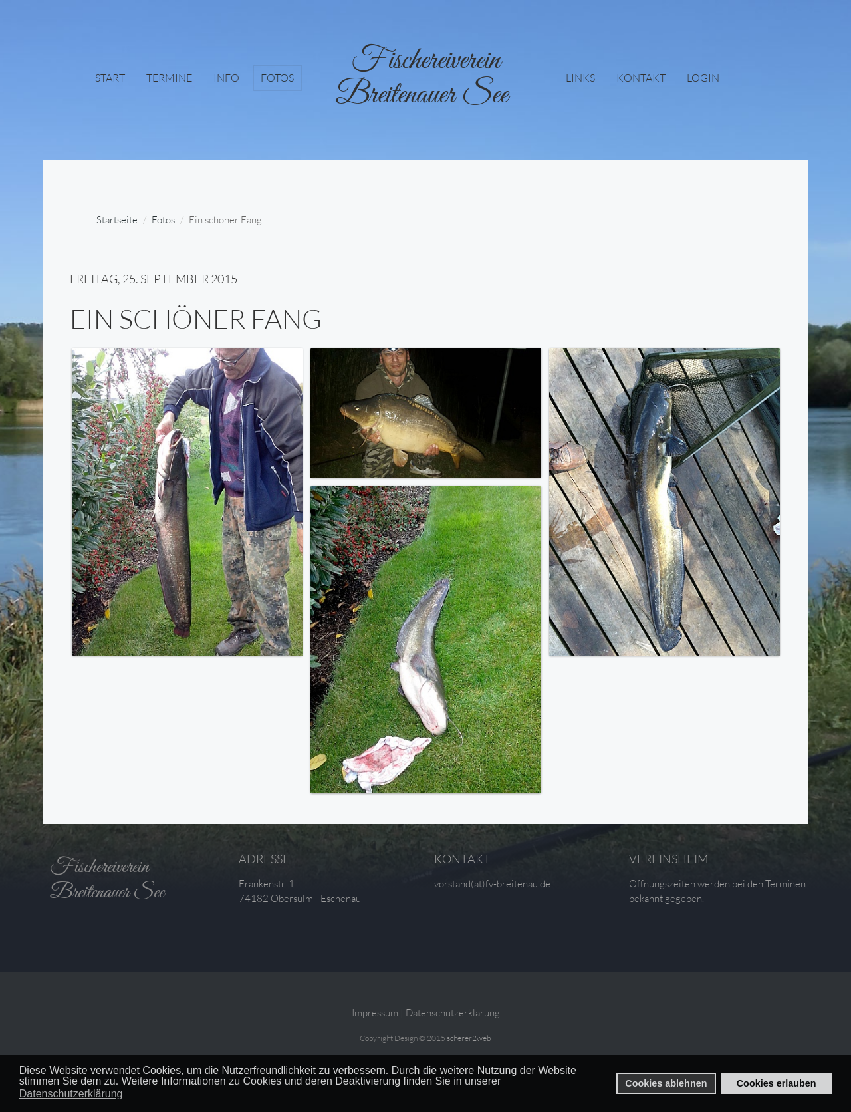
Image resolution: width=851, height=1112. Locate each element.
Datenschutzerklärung (453, 1012)
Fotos (277, 77)
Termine (169, 77)
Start (110, 77)
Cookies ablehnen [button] (666, 1083)
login (703, 77)
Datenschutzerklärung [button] (71, 1093)
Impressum (375, 1012)
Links (580, 77)
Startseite (117, 219)
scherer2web (469, 1038)
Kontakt (641, 77)
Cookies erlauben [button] (776, 1083)
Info (226, 77)
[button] (505, 1082)
